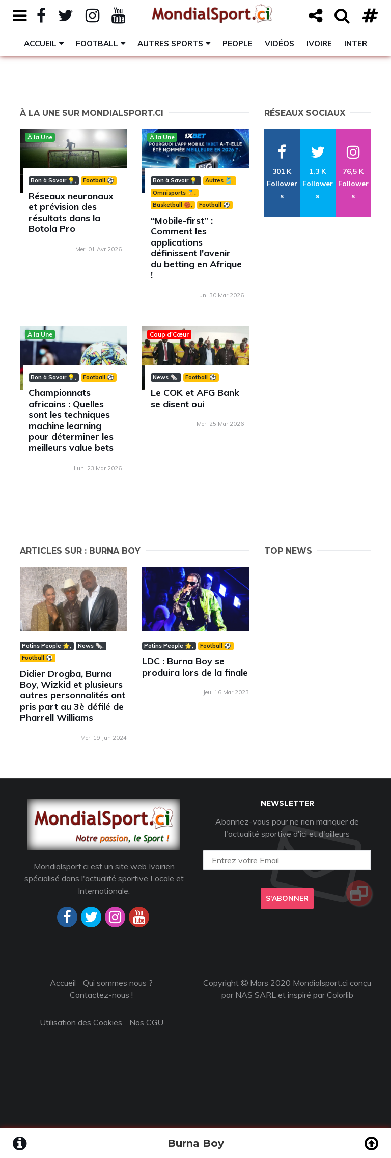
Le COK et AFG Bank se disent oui (195, 398)
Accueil (40, 43)
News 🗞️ (165, 377)
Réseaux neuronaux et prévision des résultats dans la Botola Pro (71, 212)
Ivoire (319, 43)
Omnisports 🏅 (173, 192)
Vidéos (279, 43)
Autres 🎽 (218, 180)
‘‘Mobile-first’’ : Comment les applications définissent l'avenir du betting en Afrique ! (196, 248)
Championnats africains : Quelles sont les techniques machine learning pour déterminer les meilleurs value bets (71, 420)
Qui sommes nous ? (118, 983)
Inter (355, 43)
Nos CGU (146, 1022)
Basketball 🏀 (172, 204)
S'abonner (287, 898)
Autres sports (170, 43)
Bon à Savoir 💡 (53, 180)
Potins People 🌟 (46, 645)
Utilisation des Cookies (81, 1022)
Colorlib (340, 995)
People (237, 43)
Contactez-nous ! (101, 995)
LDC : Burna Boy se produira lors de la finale (195, 666)
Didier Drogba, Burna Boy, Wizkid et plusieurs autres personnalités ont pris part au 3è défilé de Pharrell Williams (72, 695)
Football (97, 43)
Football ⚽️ (98, 180)
